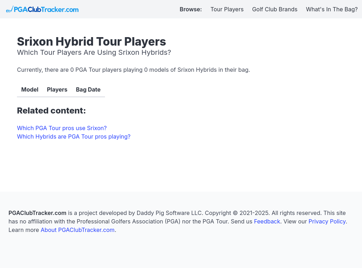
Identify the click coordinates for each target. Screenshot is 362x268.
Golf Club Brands (274, 9)
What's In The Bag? (332, 9)
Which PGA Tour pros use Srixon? (62, 128)
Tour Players (227, 9)
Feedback (267, 221)
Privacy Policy (327, 221)
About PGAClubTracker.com (78, 229)
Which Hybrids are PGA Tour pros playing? (73, 136)
